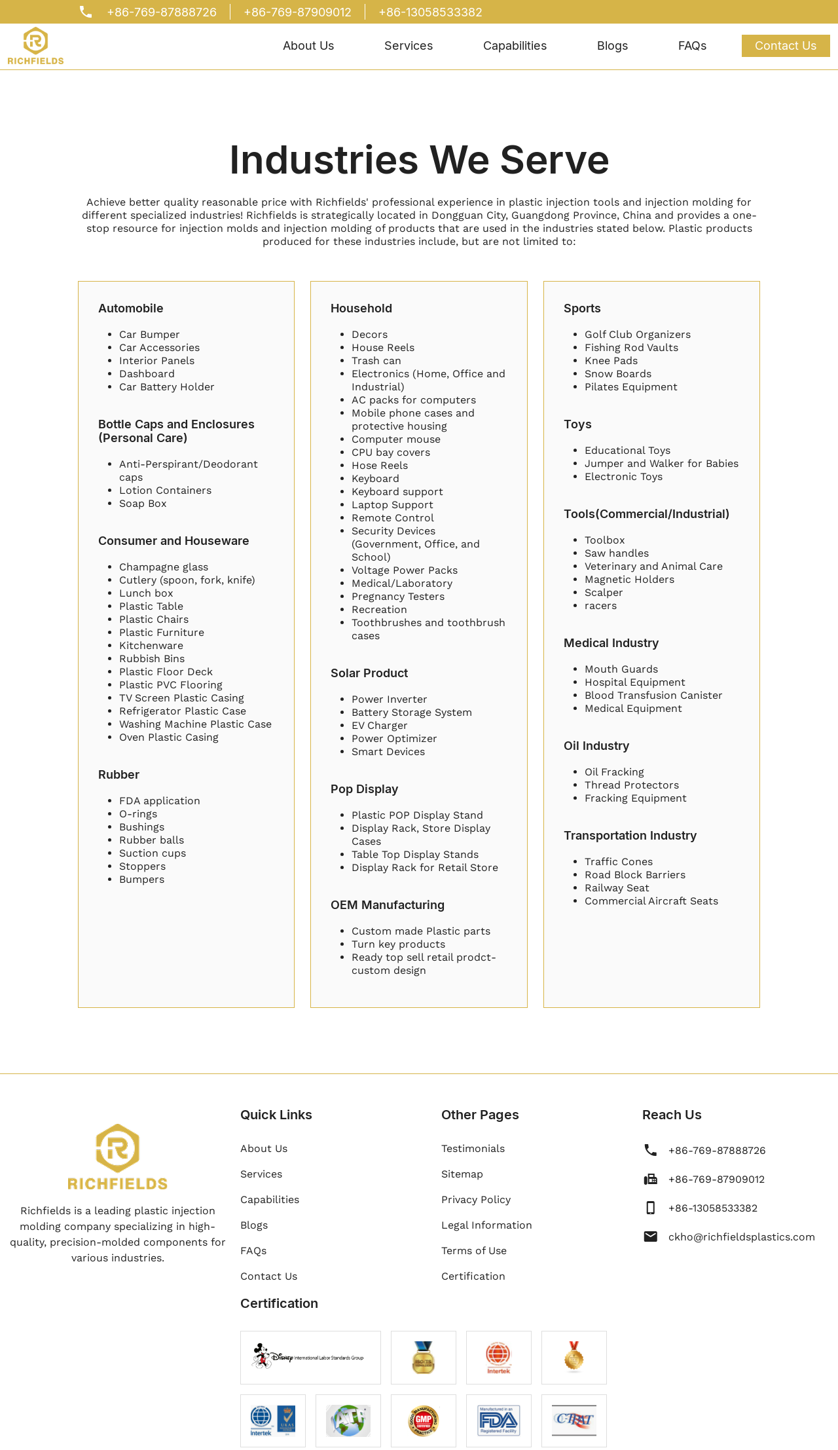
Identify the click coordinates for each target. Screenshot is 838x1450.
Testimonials (473, 1148)
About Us (309, 45)
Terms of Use (474, 1250)
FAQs (692, 45)
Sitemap (462, 1174)
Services (408, 45)
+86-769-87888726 (162, 12)
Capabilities (515, 45)
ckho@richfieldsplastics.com (741, 1237)
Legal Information (486, 1225)
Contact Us (786, 45)
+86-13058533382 (430, 12)
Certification (473, 1276)
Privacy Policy (476, 1199)
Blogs (612, 45)
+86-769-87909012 (298, 12)
